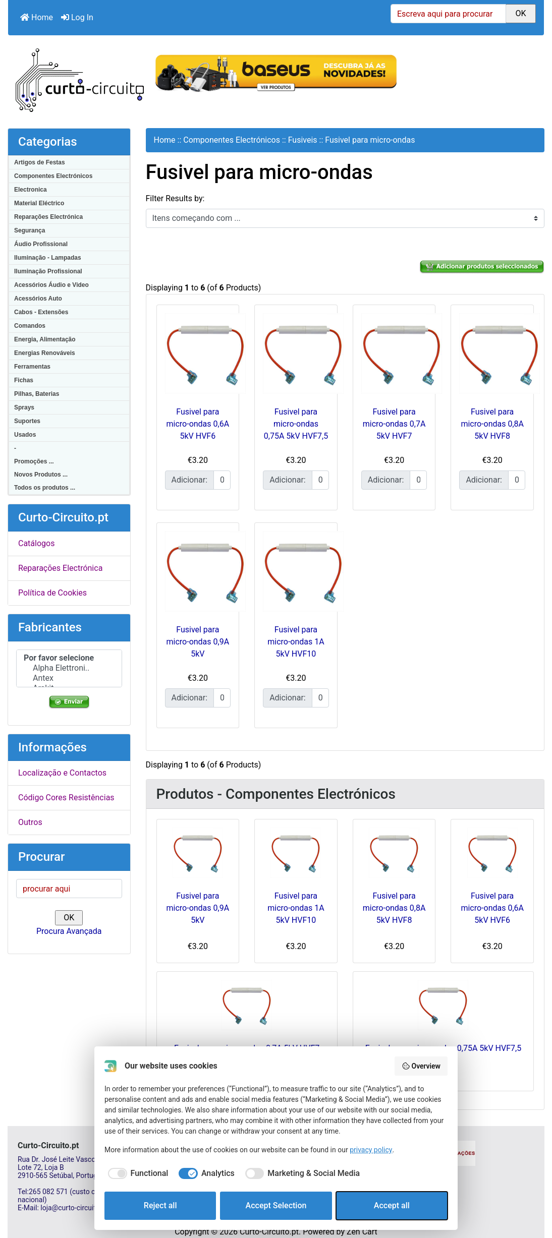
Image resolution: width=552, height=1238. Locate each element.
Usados (25, 434)
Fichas (23, 380)
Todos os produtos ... (44, 487)
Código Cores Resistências (66, 797)
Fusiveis (302, 140)
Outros (30, 822)
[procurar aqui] (69, 888)
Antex (69, 678)
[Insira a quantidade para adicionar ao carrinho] (222, 480)
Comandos (29, 325)
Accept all (392, 1205)
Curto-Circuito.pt (269, 1231)
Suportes (27, 421)
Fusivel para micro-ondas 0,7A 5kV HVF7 (394, 424)
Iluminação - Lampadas (47, 257)
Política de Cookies (52, 593)
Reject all (160, 1205)
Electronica (30, 189)
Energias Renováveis (44, 353)
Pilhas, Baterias (36, 393)
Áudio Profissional (41, 244)
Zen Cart (362, 1231)
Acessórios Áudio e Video (51, 284)
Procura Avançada (68, 931)
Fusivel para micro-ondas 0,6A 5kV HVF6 (198, 424)
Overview (421, 1066)
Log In (77, 17)
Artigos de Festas (39, 162)
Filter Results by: (175, 198)
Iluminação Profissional (48, 271)
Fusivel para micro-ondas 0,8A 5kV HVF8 (492, 424)
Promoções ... (34, 461)
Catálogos (36, 543)
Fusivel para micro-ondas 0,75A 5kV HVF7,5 (296, 424)
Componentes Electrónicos (53, 176)
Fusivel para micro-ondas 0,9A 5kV (198, 642)
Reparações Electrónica (48, 216)
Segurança (29, 230)
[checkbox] (136, 1173)
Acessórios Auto (38, 298)
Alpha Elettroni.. (69, 668)
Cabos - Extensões (41, 312)
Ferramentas (32, 366)
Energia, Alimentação (45, 339)
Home (36, 17)
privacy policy (371, 1150)
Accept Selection (276, 1205)
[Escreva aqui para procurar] (448, 13)
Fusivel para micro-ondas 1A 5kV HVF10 (295, 642)
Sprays (24, 407)
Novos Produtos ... (41, 474)
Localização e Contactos (62, 773)
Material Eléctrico (39, 203)
